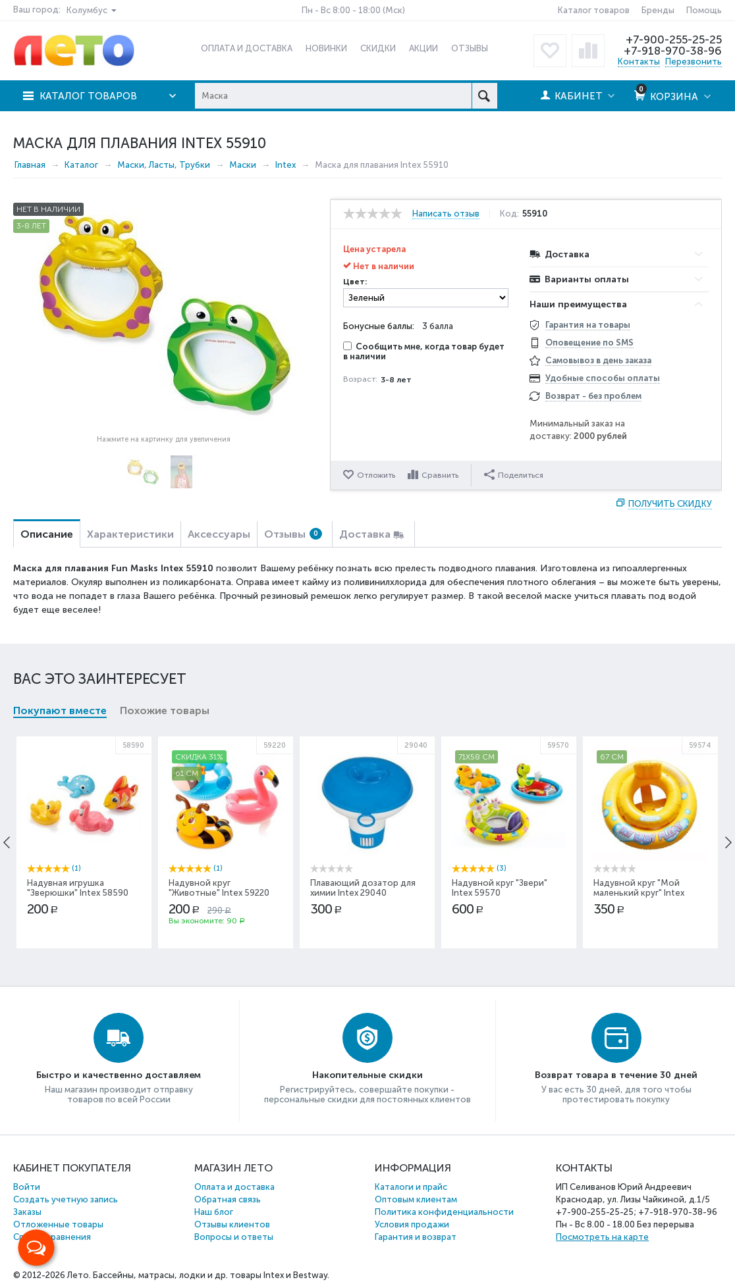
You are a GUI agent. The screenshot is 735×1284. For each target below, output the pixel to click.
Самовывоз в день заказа (598, 360)
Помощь (704, 10)
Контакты (639, 61)
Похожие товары (164, 710)
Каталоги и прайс (411, 1187)
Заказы (27, 1212)
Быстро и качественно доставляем (118, 1075)
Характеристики (130, 534)
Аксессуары (219, 534)
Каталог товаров (594, 10)
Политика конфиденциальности (444, 1212)
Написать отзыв (445, 213)
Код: (509, 213)
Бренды (657, 10)
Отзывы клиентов (232, 1224)
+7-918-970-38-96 (673, 50)
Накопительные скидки (367, 1075)
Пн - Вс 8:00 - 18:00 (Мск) (353, 10)
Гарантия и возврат (415, 1237)
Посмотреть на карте (602, 1237)
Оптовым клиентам (416, 1199)
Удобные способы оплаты (602, 378)
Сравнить (440, 475)
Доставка (365, 534)
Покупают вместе (60, 710)
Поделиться (513, 474)
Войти (26, 1187)
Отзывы (293, 534)
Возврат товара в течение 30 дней (616, 1075)
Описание (46, 534)
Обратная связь (227, 1199)
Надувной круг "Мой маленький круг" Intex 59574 (638, 893)
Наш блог (213, 1212)
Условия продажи (412, 1224)
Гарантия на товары (587, 325)
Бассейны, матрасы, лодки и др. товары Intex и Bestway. (211, 1275)
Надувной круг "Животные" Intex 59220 (219, 888)
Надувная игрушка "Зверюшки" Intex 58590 (77, 888)
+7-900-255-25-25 (674, 39)
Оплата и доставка (234, 1187)
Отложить (376, 475)
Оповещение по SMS (589, 342)
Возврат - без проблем (593, 396)
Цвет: (355, 281)
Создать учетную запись (65, 1199)
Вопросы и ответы (233, 1237)
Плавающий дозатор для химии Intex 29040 (363, 888)
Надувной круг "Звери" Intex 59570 (499, 888)
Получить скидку (670, 504)
